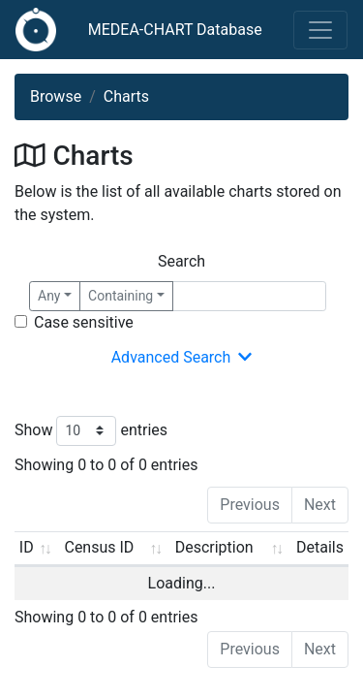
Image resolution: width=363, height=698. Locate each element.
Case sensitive (84, 322)
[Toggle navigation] (320, 30)
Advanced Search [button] (182, 357)
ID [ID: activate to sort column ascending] (26, 547)
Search (181, 261)
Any (49, 295)
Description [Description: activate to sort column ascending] (209, 547)
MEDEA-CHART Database (175, 29)
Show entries (91, 431)
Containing (120, 295)
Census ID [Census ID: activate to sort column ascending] (98, 547)
